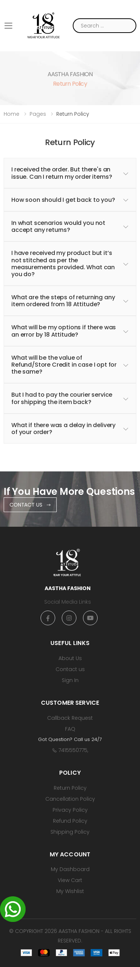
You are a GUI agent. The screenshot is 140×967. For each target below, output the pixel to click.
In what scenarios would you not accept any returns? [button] (58, 226)
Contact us (70, 669)
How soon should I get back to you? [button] (63, 200)
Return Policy (70, 788)
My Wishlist (70, 891)
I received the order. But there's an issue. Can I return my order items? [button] (61, 173)
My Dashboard (70, 869)
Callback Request (70, 718)
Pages (38, 114)
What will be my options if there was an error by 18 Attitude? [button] (63, 330)
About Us (70, 658)
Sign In (70, 680)
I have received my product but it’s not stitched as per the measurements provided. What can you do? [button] (63, 263)
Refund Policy (70, 821)
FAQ (70, 729)
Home (11, 114)
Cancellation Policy (70, 799)
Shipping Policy (70, 832)
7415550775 (72, 750)
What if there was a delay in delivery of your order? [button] (63, 428)
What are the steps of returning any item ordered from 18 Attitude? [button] (63, 300)
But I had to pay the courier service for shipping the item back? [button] (61, 398)
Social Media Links (67, 601)
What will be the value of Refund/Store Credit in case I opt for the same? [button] (64, 364)
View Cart (70, 880)
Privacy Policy (70, 810)
